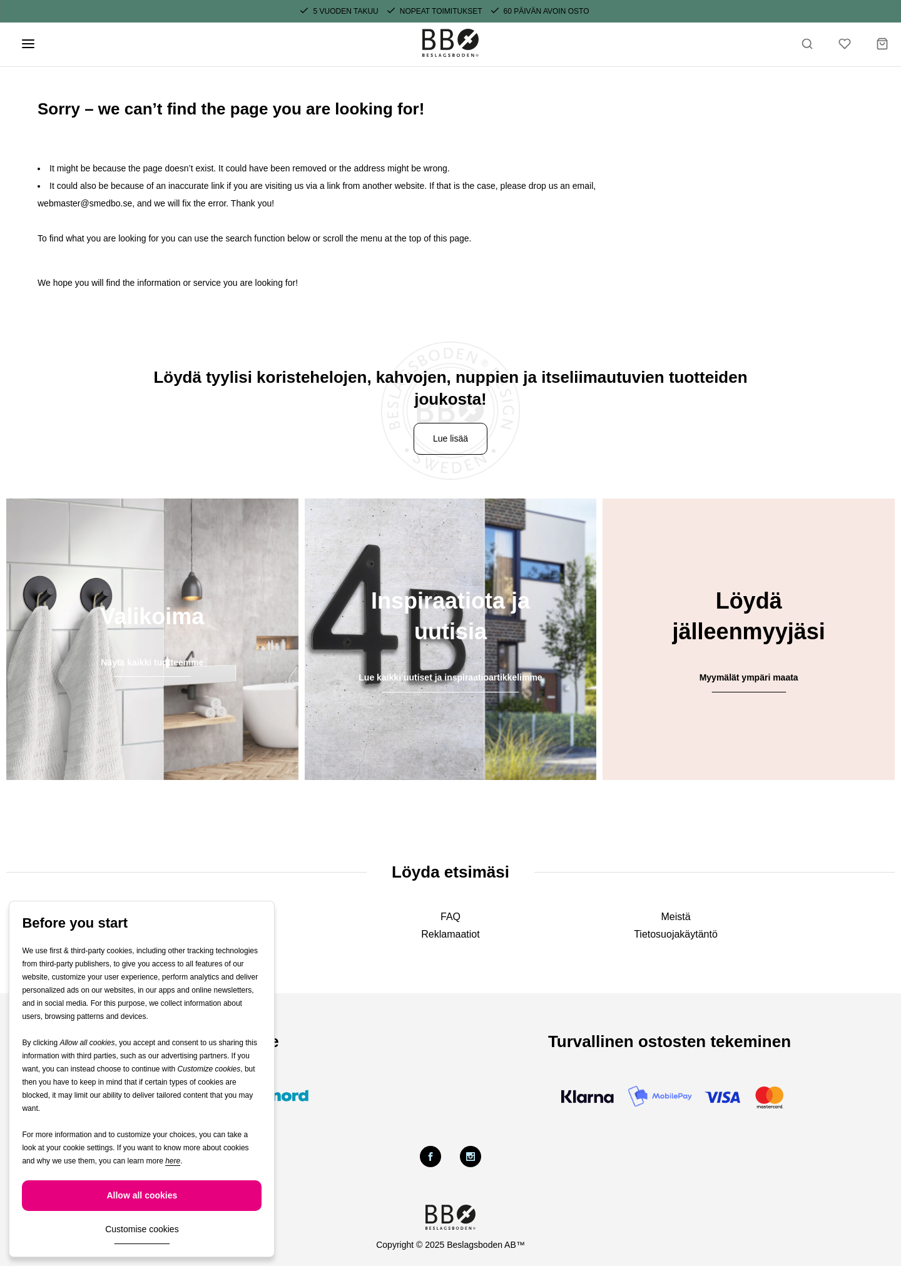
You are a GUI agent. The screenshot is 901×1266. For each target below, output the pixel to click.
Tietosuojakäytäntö (676, 934)
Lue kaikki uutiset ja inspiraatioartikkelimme (450, 677)
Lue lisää (450, 438)
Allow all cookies (141, 1195)
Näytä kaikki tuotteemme (152, 662)
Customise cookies (142, 1229)
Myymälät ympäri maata (749, 677)
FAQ (450, 916)
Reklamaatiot (450, 934)
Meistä (675, 916)
